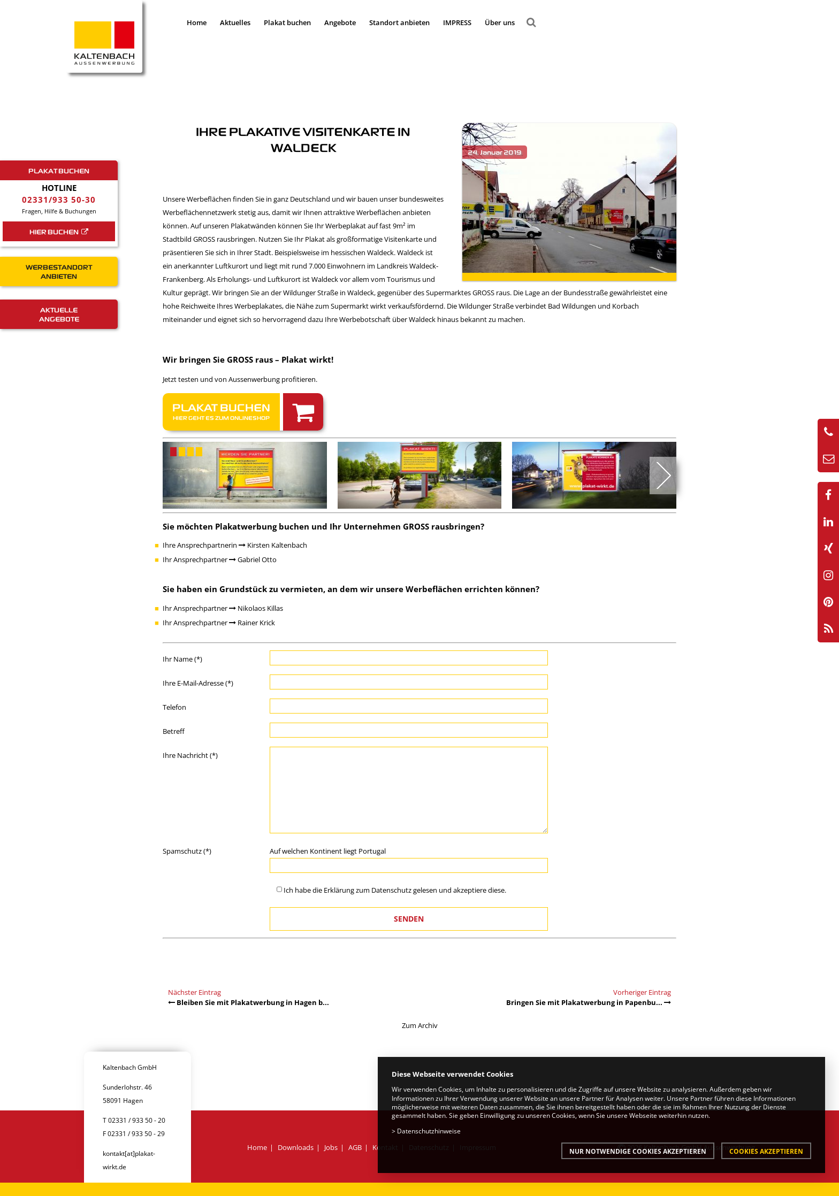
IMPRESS (457, 22)
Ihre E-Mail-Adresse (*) (198, 683)
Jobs (331, 1147)
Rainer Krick (252, 622)
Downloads (296, 1147)
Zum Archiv (420, 1025)
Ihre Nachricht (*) (190, 755)
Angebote (340, 22)
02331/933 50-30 (59, 199)
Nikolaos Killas (256, 608)
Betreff (174, 731)
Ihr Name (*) (182, 659)
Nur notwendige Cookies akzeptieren (637, 1151)
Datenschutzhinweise (429, 1130)
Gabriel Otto (253, 559)
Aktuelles (235, 22)
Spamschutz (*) (187, 851)
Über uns (500, 22)
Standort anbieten (399, 22)
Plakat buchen (287, 22)
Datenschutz (391, 890)
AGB (355, 1147)
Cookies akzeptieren (766, 1151)
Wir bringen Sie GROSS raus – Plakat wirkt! (248, 359)
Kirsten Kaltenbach (273, 545)
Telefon (174, 707)
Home (197, 22)
